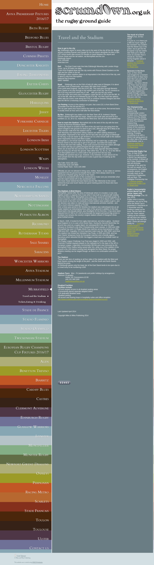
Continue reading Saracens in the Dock (135, 100)
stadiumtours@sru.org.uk (75, 281)
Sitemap (23, 556)
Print (17, 556)
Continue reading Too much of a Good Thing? (135, 63)
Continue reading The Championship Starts (135, 144)
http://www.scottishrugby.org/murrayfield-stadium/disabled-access (82, 299)
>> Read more (132, 67)
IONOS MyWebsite (37, 562)
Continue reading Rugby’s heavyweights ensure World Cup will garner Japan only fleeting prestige (135, 229)
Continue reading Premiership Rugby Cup (136, 182)
